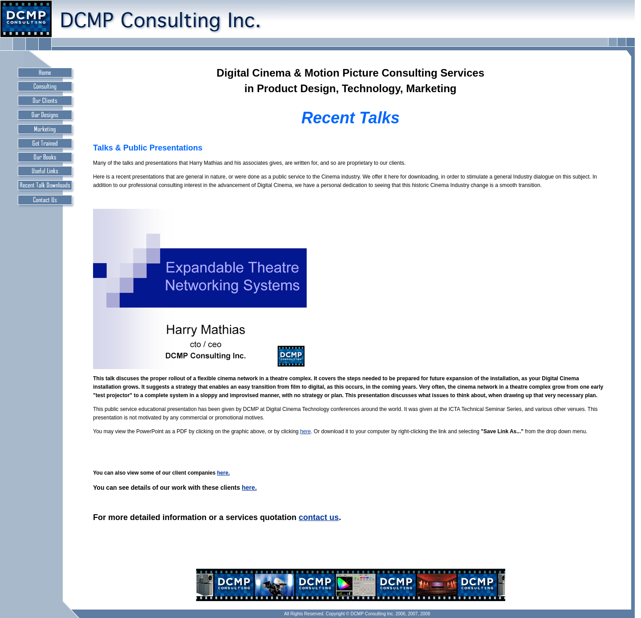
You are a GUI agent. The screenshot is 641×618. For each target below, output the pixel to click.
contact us (319, 517)
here (305, 431)
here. (223, 473)
